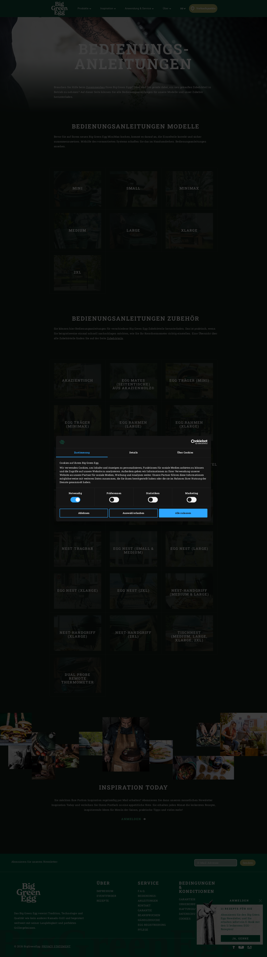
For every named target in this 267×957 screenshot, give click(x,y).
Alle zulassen (183, 513)
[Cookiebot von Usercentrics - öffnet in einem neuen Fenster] (192, 442)
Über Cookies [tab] (185, 452)
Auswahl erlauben (133, 513)
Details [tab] (133, 452)
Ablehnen (84, 513)
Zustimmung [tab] (82, 452)
